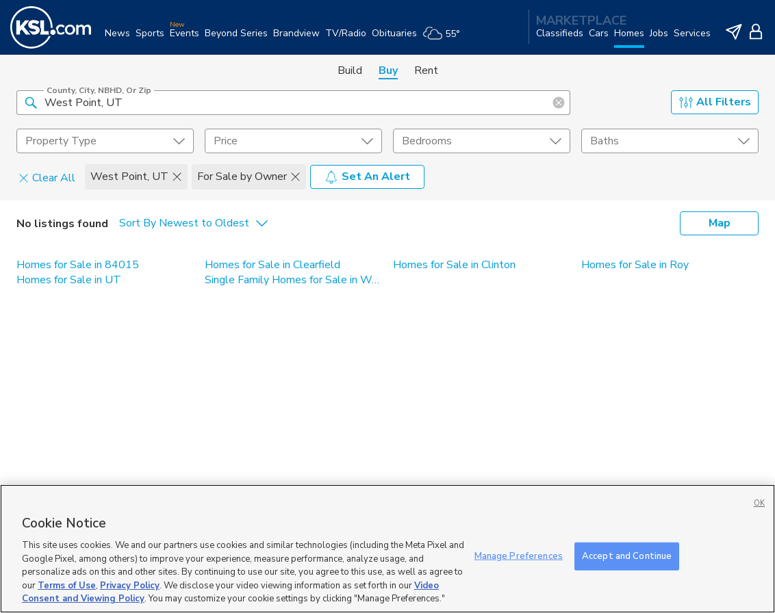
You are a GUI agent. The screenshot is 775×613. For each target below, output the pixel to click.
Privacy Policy (130, 585)
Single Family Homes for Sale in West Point (293, 279)
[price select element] (293, 141)
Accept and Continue (627, 555)
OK (759, 503)
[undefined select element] (105, 141)
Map (719, 223)
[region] (387, 548)
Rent (426, 70)
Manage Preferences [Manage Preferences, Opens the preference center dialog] (518, 555)
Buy (388, 70)
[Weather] (444, 39)
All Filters (715, 101)
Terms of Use (67, 585)
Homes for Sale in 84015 (77, 264)
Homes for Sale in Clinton (454, 264)
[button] (31, 102)
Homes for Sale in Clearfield (272, 264)
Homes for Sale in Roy (635, 264)
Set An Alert (367, 176)
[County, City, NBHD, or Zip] (293, 102)
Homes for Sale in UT (68, 279)
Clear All (46, 177)
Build (350, 70)
